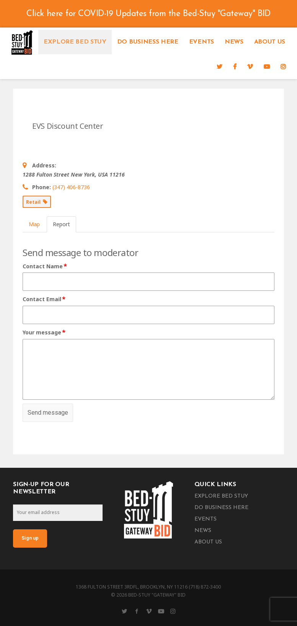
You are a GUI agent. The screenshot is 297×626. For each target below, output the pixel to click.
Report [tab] (61, 224)
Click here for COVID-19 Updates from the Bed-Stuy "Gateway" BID (148, 14)
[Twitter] (219, 66)
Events (201, 42)
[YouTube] (266, 66)
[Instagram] (283, 66)
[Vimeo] (250, 66)
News (234, 42)
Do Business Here (147, 42)
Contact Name (45, 266)
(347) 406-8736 (71, 187)
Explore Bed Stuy (75, 42)
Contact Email (44, 299)
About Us (269, 42)
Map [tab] (34, 224)
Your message (44, 332)
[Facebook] (235, 66)
